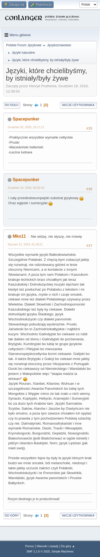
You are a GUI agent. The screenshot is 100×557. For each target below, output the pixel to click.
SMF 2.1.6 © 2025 (38, 551)
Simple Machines (63, 551)
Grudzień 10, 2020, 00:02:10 (26, 187)
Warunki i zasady (48, 546)
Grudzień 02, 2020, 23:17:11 (26, 127)
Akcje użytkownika (78, 105)
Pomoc (29, 546)
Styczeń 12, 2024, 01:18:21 (25, 244)
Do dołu (11, 105)
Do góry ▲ (68, 546)
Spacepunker (26, 119)
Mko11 (19, 236)
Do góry (12, 515)
